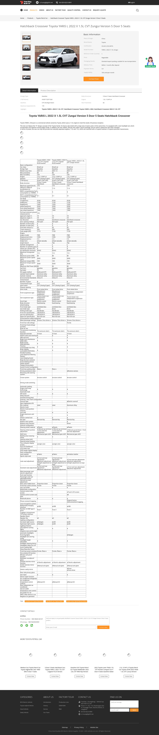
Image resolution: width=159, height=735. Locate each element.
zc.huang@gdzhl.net (46, 2)
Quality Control (74, 10)
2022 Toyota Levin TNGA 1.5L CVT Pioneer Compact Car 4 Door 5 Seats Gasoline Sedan (104, 670)
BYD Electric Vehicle (26, 702)
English (132, 2)
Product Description (48, 90)
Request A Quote (99, 10)
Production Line (64, 702)
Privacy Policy (79, 727)
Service (45, 709)
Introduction (47, 702)
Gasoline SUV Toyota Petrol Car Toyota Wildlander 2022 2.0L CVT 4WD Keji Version (79, 670)
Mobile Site (94, 727)
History (45, 706)
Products (33, 10)
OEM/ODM (62, 706)
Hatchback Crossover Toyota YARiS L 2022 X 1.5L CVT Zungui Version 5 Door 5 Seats (77, 18)
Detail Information (29, 90)
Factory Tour (60, 10)
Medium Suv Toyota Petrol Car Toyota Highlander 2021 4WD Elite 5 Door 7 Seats (30, 670)
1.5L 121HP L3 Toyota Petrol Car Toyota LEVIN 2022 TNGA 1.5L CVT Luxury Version (128, 670)
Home (24, 10)
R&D (60, 709)
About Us (49, 10)
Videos (41, 10)
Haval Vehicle (24, 709)
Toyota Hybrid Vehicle (27, 706)
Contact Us (86, 10)
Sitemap (65, 727)
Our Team (46, 712)
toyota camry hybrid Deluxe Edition (77, 601)
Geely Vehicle (24, 712)
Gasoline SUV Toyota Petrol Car (34, 601)
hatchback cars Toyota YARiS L (54, 601)
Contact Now (94, 79)
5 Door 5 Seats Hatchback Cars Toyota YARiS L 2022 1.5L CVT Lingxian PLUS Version (55, 670)
